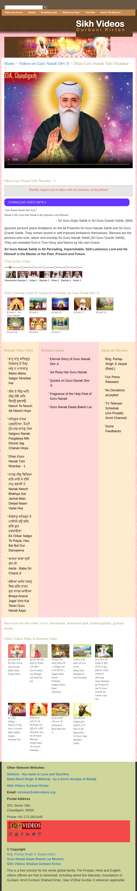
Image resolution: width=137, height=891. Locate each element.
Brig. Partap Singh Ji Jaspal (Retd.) (116, 363)
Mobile (31, 12)
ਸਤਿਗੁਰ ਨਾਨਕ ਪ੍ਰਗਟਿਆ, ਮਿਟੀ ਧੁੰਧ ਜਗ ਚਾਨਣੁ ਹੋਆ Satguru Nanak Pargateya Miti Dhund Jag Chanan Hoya (20, 433)
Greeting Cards (49, 12)
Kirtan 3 (77, 276)
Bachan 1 (22, 276)
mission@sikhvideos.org (36, 792)
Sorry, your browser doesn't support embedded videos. (68, 120)
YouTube (90, 12)
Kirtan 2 (55, 276)
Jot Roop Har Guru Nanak (68, 372)
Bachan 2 (44, 276)
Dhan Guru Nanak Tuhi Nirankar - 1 (17, 461)
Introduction (11, 276)
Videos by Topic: (71, 12)
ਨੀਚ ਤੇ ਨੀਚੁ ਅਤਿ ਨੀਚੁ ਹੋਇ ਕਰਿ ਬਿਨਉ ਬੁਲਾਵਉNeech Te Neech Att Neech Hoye (20, 401)
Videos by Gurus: (13, 12)
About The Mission (110, 12)
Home (9, 63)
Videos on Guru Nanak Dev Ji (44, 63)
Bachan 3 (66, 276)
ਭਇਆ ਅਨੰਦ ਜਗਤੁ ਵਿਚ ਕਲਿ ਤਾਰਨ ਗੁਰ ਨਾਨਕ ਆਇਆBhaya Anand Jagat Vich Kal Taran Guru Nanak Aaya (20, 596)
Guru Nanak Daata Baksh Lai (71, 407)
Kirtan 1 (33, 276)
